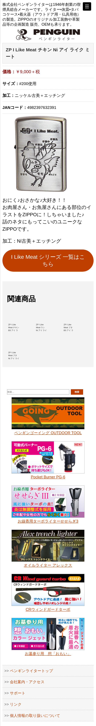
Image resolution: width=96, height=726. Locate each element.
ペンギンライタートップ (31, 671)
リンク (16, 704)
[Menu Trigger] (87, 6)
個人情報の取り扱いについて (35, 715)
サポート (17, 693)
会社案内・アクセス (27, 682)
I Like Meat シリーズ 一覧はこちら (48, 260)
